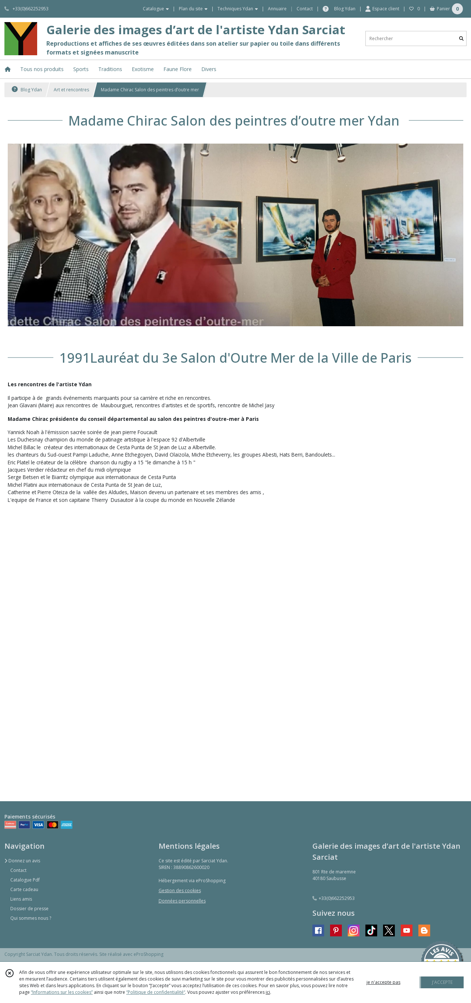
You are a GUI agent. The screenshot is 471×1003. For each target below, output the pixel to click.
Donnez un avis (22, 861)
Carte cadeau (24, 889)
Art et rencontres (71, 90)
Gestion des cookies (180, 890)
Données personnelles (182, 901)
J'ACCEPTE (442, 982)
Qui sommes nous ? (30, 918)
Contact (305, 9)
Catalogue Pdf (25, 880)
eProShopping (148, 954)
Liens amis (21, 899)
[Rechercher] (461, 38)
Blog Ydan (27, 90)
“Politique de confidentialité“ (155, 992)
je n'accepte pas (383, 982)
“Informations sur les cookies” (62, 992)
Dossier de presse (29, 908)
